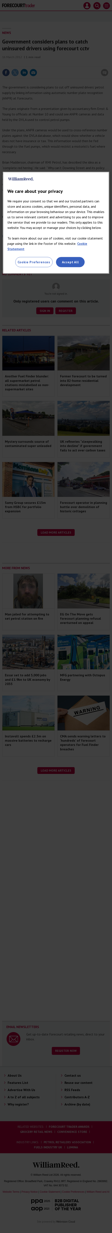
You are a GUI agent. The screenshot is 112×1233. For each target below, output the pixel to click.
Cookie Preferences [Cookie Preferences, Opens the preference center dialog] (34, 262)
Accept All (70, 262)
